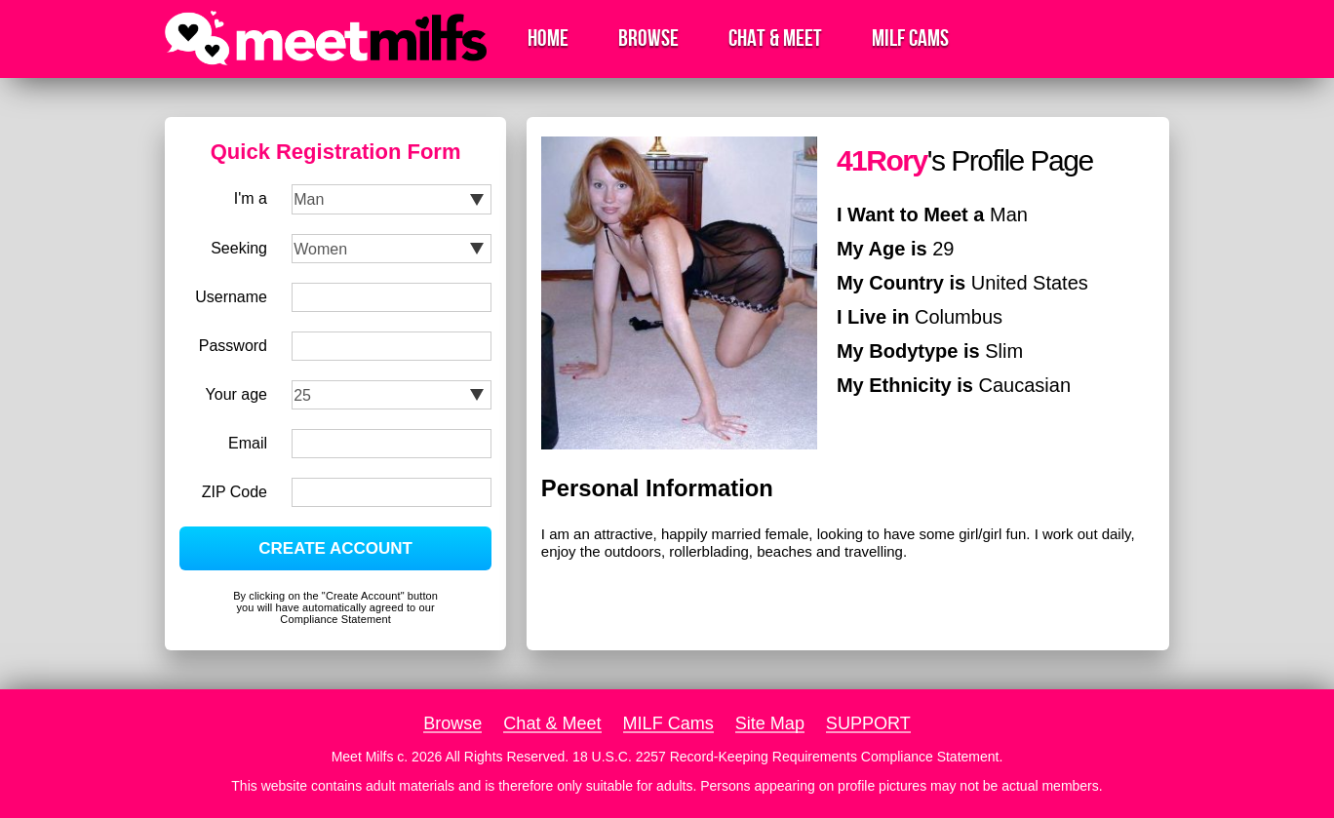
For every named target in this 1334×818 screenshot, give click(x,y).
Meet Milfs (363, 756)
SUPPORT (868, 723)
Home (548, 38)
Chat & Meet (775, 38)
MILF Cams (910, 38)
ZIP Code (234, 492)
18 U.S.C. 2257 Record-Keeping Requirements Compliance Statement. (787, 756)
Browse (648, 38)
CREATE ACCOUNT (335, 548)
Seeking (239, 248)
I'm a (250, 198)
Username (231, 297)
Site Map (769, 723)
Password (233, 345)
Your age (236, 394)
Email (247, 443)
